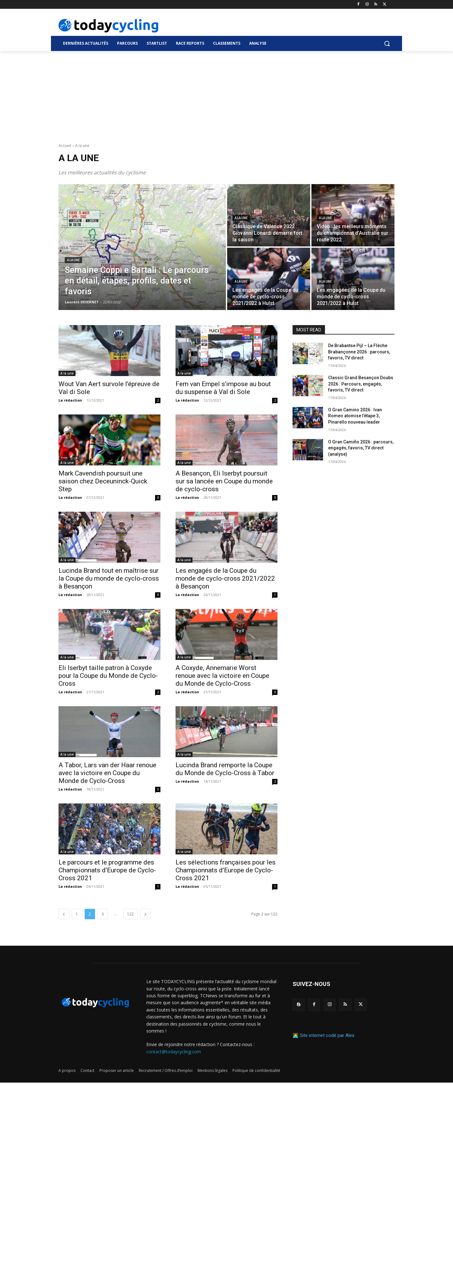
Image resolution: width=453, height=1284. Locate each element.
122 (130, 914)
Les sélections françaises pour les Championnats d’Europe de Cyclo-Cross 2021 (226, 870)
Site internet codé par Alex (327, 1035)
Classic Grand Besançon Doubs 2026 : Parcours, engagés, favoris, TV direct (360, 383)
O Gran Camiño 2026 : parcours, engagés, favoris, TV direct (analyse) (361, 448)
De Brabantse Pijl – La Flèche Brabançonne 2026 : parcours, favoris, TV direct (359, 351)
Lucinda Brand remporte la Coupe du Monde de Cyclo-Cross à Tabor (225, 769)
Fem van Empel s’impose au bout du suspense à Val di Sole (223, 388)
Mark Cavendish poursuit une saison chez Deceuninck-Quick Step (103, 481)
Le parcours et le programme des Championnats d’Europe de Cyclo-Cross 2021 (107, 870)
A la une (73, 260)
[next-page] (145, 914)
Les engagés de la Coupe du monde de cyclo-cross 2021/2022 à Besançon (225, 578)
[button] (386, 43)
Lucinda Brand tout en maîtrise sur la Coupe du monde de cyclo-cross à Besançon (109, 578)
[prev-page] (64, 914)
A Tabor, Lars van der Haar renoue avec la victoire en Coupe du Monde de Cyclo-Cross (107, 773)
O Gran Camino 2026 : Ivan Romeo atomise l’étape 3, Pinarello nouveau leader (355, 416)
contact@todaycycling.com (173, 1052)
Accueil (65, 145)
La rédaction (70, 400)
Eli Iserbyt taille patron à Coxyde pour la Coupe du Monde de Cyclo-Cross (108, 675)
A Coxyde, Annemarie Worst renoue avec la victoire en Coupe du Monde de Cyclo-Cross (222, 675)
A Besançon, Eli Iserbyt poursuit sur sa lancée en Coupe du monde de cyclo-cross (224, 481)
